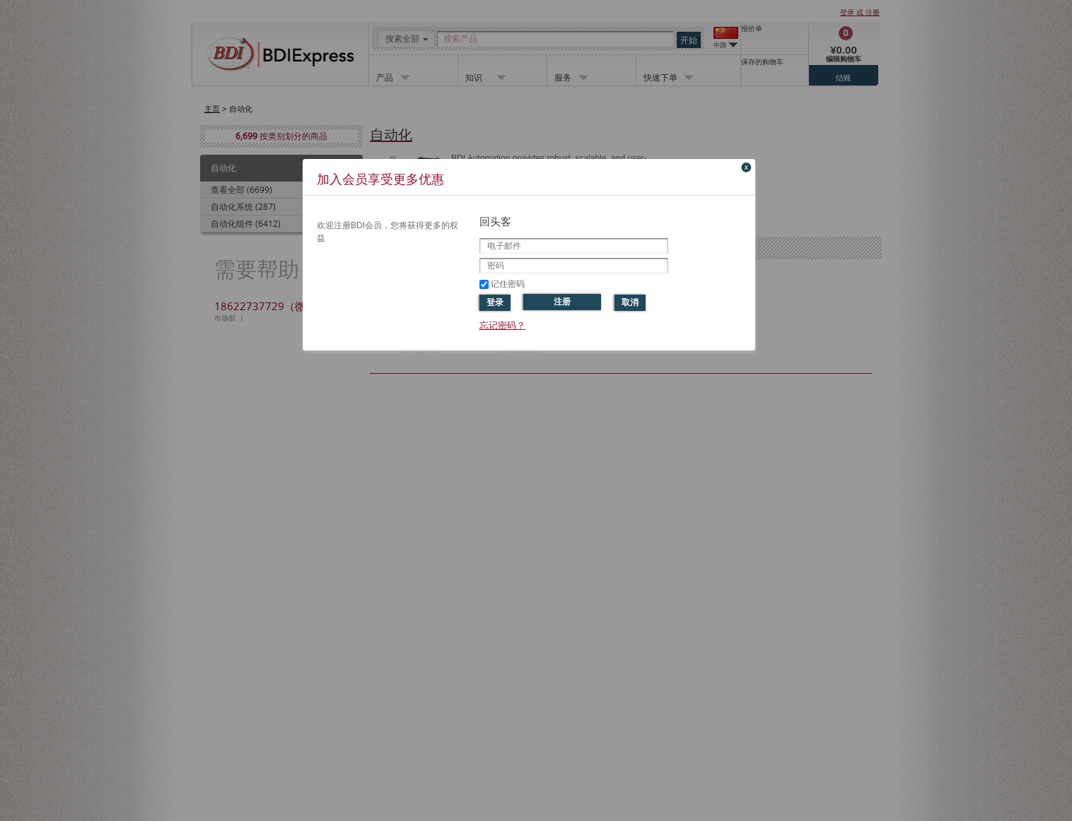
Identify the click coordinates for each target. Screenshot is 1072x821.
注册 (562, 302)
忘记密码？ (502, 325)
